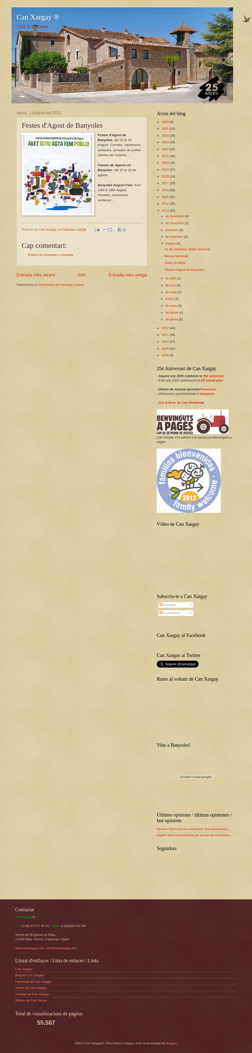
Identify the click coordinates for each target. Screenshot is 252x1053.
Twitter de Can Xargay (31, 988)
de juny (170, 285)
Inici (82, 274)
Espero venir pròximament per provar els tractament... (195, 835)
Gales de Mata (175, 263)
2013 (166, 210)
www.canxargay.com (29, 948)
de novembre (175, 223)
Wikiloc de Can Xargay (31, 1000)
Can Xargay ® (37, 17)
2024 (166, 135)
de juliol (171, 278)
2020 (166, 162)
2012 (166, 328)
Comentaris (169, 613)
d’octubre (172, 230)
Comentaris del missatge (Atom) (60, 285)
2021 (166, 156)
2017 (166, 183)
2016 (166, 190)
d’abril (170, 299)
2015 (166, 197)
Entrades (167, 605)
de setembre (174, 236)
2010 (166, 342)
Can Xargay (23, 969)
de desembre (175, 216)
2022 (166, 149)
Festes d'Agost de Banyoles (184, 270)
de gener (172, 319)
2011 (166, 335)
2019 (166, 169)
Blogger (171, 1043)
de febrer (172, 312)
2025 (166, 128)
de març (171, 306)
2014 (166, 203)
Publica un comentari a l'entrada (50, 255)
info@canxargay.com (62, 948)
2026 (166, 122)
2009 (166, 348)
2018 (166, 176)
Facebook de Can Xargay (33, 981)
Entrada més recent (35, 274)
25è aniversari (213, 376)
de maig (171, 292)
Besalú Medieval (176, 256)
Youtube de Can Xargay (32, 994)
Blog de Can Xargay (29, 975)
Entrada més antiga (128, 274)
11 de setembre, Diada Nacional (187, 249)
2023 (166, 142)
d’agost (170, 243)
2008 (166, 355)
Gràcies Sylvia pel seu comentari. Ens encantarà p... (193, 829)
